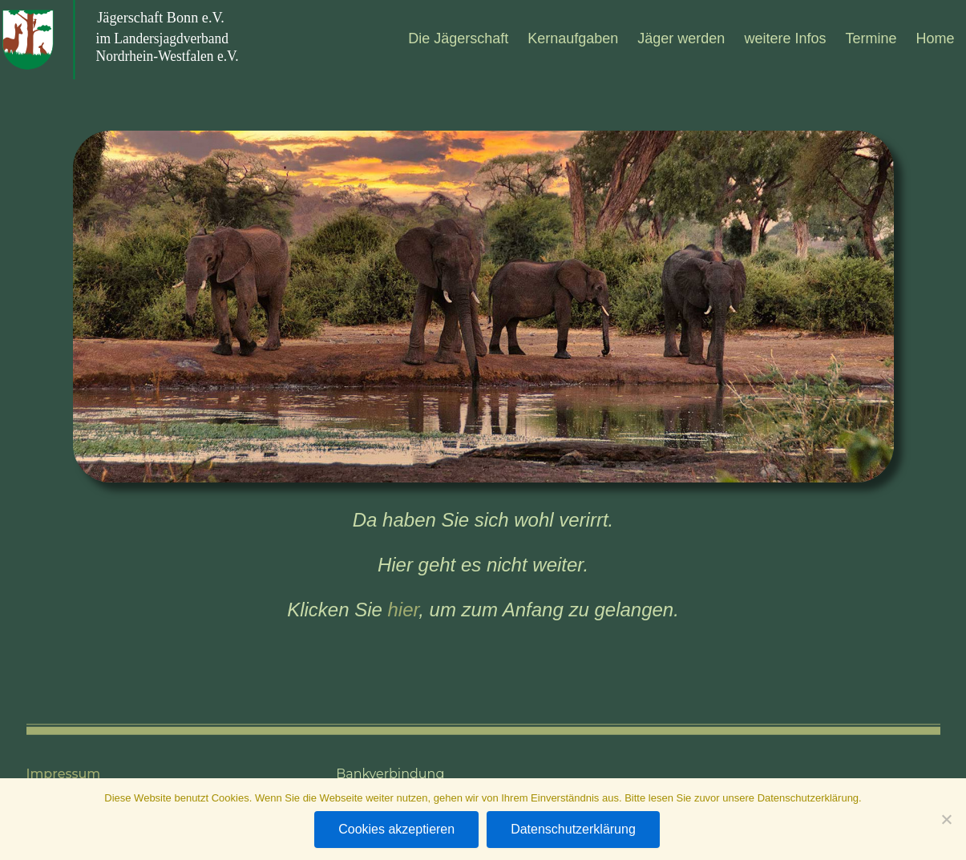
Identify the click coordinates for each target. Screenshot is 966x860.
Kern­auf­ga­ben (572, 38)
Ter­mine (870, 38)
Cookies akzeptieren (396, 829)
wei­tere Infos (785, 38)
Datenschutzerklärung (573, 829)
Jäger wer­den (681, 38)
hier (403, 609)
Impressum (63, 773)
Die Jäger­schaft (458, 38)
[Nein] (946, 819)
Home (934, 38)
